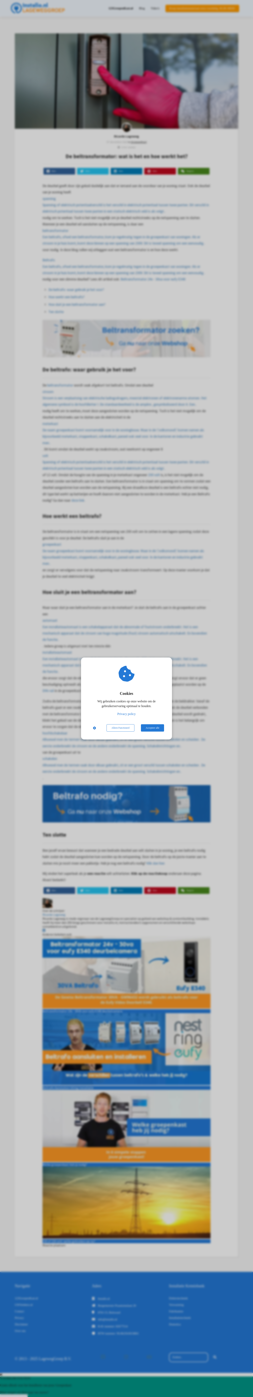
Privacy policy (126, 714)
